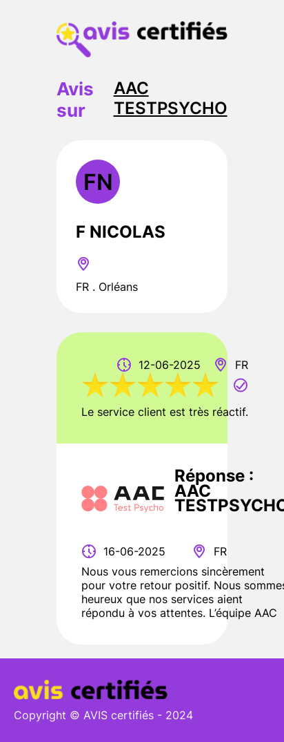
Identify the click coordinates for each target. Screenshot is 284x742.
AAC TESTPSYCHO (170, 98)
